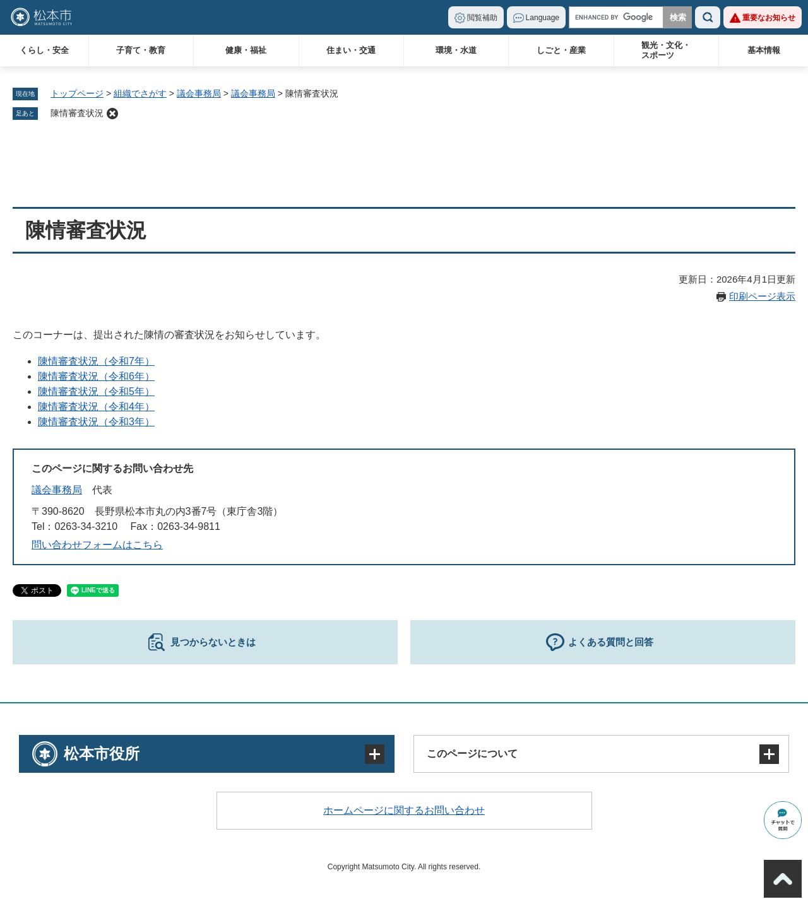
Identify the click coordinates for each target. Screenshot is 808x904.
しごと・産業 (561, 50)
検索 (707, 17)
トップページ (77, 93)
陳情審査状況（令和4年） (96, 406)
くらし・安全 (44, 50)
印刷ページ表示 (762, 296)
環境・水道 (456, 50)
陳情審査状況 (77, 113)
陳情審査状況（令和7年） (96, 361)
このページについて (472, 753)
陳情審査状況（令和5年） (96, 391)
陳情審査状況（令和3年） (96, 421)
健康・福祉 (245, 50)
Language (542, 17)
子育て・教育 (140, 50)
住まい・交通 (351, 50)
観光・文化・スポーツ (666, 50)
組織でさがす (140, 93)
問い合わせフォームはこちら (97, 544)
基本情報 (763, 50)
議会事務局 (199, 93)
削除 (112, 113)
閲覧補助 (482, 17)
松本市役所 (102, 753)
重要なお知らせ (768, 17)
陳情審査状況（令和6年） (96, 376)
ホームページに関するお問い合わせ (404, 810)
